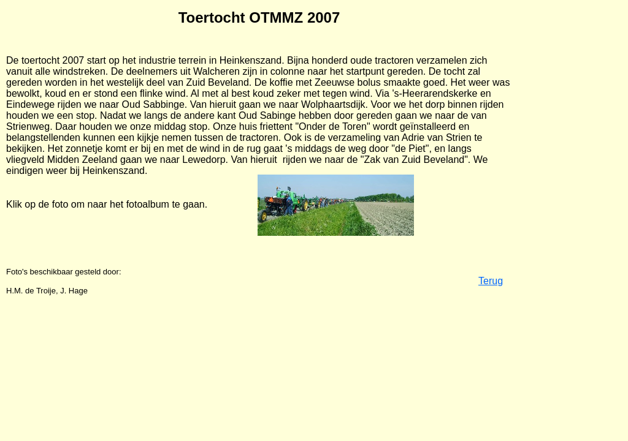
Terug (490, 281)
